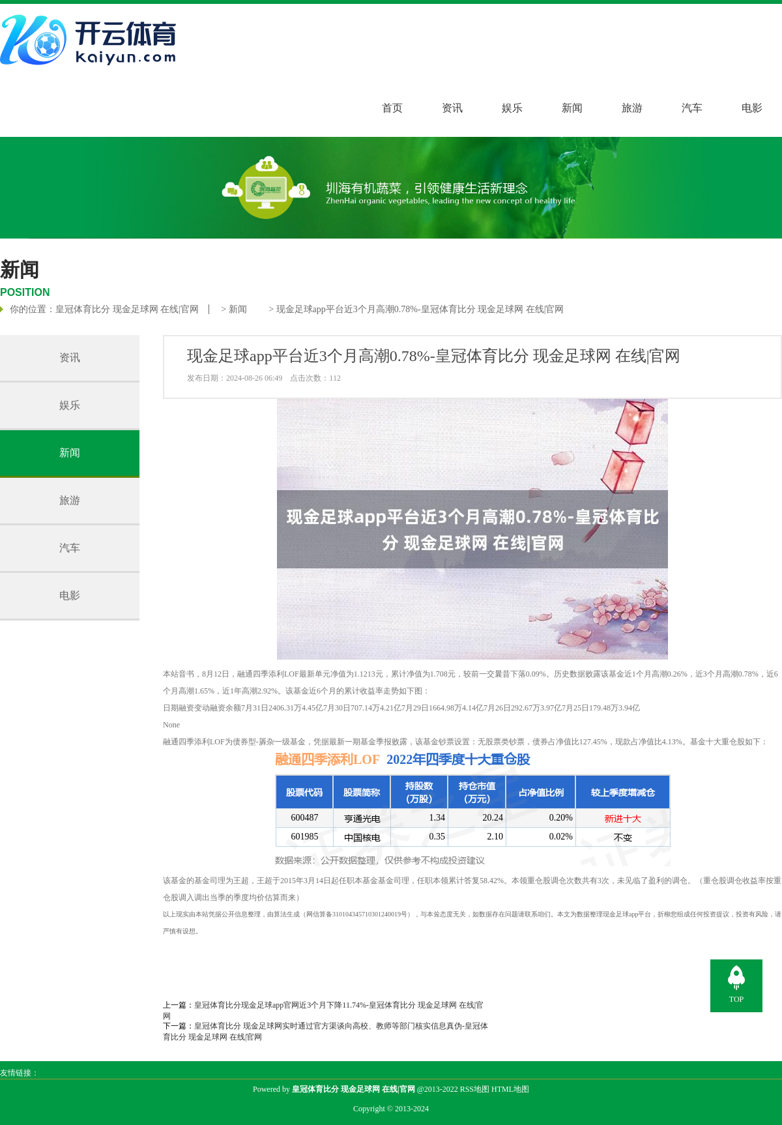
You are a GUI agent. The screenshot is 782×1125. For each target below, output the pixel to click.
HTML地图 (510, 1089)
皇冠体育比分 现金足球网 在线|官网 (127, 309)
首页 (392, 107)
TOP (736, 999)
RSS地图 (474, 1089)
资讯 (452, 107)
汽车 (692, 107)
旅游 (632, 107)
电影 (752, 107)
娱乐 (512, 107)
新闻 (572, 107)
